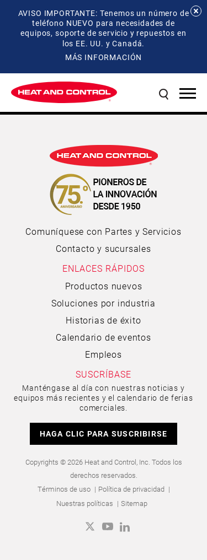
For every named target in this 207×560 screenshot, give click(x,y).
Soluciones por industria (103, 303)
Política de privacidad (131, 489)
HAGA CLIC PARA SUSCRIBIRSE (104, 433)
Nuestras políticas (84, 503)
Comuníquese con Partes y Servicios (103, 231)
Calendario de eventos (103, 337)
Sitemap (134, 503)
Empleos (103, 354)
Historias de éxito (103, 320)
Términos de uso (64, 489)
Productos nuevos (103, 286)
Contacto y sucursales (103, 248)
